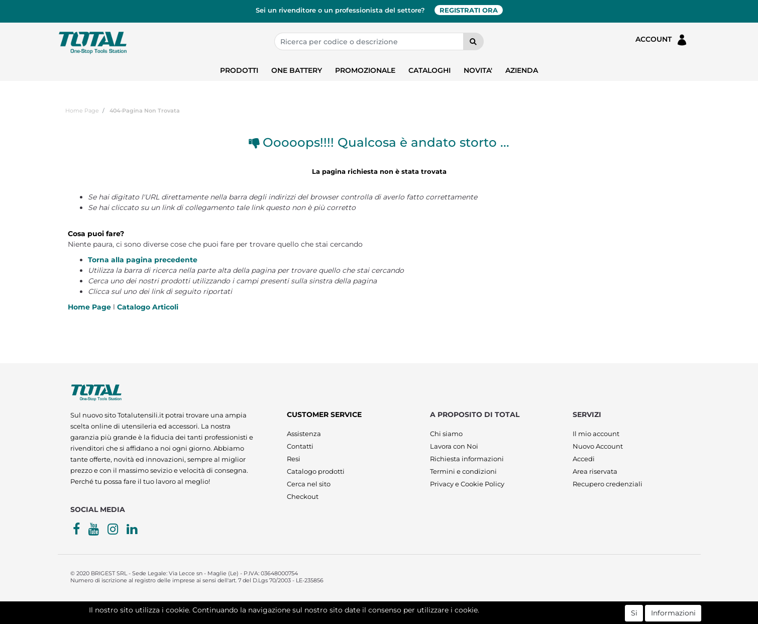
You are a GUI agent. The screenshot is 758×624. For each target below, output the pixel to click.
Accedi (584, 459)
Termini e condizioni (463, 471)
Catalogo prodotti (316, 471)
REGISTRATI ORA (469, 10)
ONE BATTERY (296, 70)
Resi (293, 459)
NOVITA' (478, 70)
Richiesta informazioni (467, 459)
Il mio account (596, 434)
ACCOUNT (661, 40)
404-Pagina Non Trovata (145, 110)
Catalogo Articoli (147, 306)
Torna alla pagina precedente (142, 259)
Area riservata (595, 471)
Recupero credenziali (607, 484)
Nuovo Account (598, 446)
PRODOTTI (239, 70)
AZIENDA (521, 70)
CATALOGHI (429, 70)
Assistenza (304, 434)
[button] (473, 41)
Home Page (82, 110)
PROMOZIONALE (365, 70)
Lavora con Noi (454, 446)
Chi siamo (446, 434)
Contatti (300, 446)
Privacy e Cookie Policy (467, 484)
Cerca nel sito (309, 484)
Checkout (302, 496)
